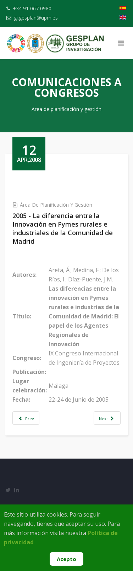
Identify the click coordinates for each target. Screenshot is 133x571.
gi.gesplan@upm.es (36, 17)
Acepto (66, 558)
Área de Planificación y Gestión (56, 204)
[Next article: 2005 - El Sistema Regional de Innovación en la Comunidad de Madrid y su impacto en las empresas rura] (107, 418)
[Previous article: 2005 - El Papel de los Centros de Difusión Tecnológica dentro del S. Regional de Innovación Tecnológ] (25, 418)
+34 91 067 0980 (32, 8)
